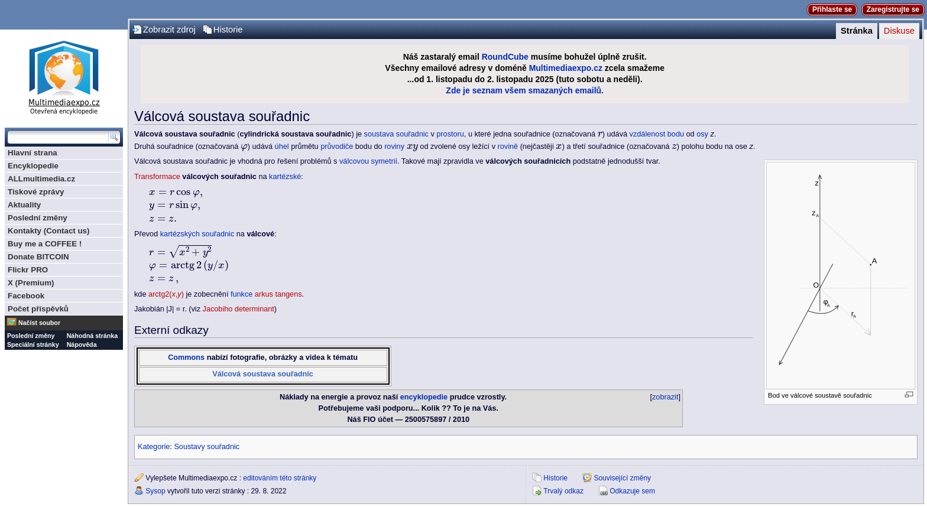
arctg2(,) (166, 294)
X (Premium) (31, 282)
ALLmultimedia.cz (41, 178)
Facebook (26, 295)
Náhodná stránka (92, 335)
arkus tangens (278, 294)
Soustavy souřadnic (206, 447)
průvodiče (336, 146)
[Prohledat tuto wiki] (58, 137)
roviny (394, 146)
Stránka (857, 30)
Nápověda (82, 344)
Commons (186, 357)
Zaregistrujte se (893, 9)
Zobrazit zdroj (169, 29)
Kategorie (154, 447)
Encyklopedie (33, 165)
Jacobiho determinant (238, 309)
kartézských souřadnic (197, 234)
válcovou (354, 161)
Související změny (622, 478)
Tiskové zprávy (36, 191)
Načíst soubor (39, 322)
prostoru (450, 134)
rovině (508, 146)
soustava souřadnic (396, 134)
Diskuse (899, 30)
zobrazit (665, 397)
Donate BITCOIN (38, 256)
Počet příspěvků (38, 308)
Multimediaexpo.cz (565, 68)
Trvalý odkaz (563, 491)
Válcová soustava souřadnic (262, 374)
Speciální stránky (33, 344)
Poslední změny (37, 217)
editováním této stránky (279, 478)
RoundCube (505, 56)
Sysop (155, 491)
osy (702, 134)
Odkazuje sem (632, 491)
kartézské (285, 177)
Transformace (157, 177)
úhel (282, 146)
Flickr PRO (28, 269)
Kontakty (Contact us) (48, 230)
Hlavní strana (32, 152)
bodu (675, 134)
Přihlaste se (832, 9)
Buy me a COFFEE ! (45, 243)
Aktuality (24, 204)
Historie (228, 29)
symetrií (384, 161)
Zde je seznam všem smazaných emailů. (525, 90)
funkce (241, 294)
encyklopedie (424, 397)
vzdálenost (648, 134)
